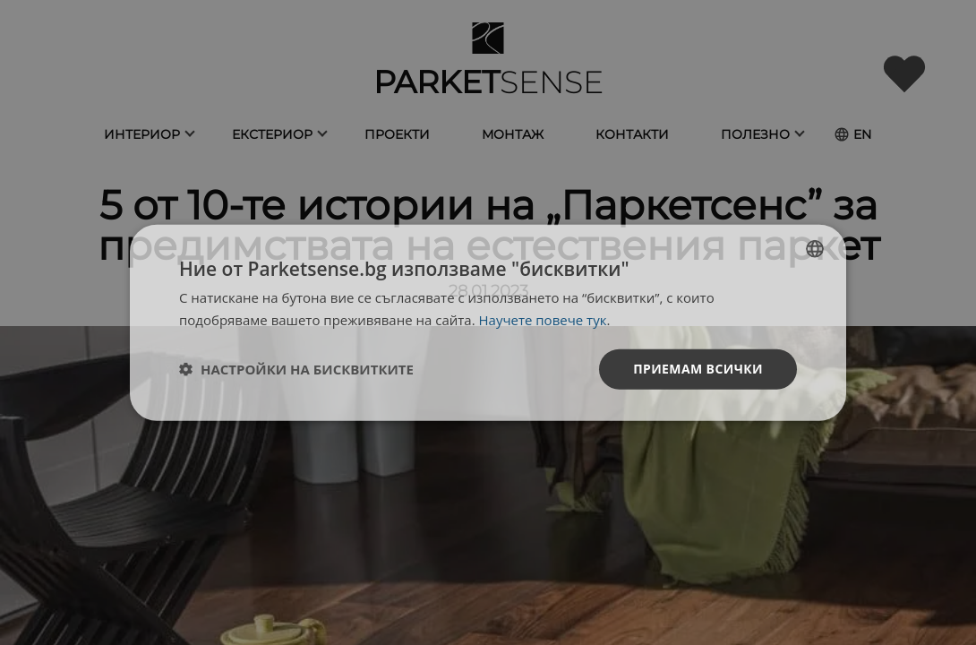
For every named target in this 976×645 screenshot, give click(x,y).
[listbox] (815, 249)
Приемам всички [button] (698, 368)
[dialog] (488, 323)
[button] (296, 369)
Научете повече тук (543, 320)
